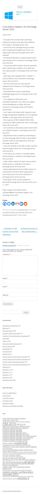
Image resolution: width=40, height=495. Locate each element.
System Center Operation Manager (14, 362)
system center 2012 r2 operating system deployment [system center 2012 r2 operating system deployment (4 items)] (17, 470)
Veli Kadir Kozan (8, 401)
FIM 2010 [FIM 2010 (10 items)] (9, 424)
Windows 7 (6, 375)
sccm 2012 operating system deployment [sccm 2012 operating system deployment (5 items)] (18, 450)
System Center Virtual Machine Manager (15, 364)
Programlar (6, 352)
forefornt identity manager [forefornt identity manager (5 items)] (12, 429)
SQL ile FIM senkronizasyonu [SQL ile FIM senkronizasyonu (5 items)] (13, 462)
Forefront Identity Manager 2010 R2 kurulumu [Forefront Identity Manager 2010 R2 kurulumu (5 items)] (20, 436)
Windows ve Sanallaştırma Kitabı (13, 406)
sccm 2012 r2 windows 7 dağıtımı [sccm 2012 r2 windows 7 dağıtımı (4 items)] (12, 455)
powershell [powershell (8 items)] (20, 443)
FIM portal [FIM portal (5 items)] (6, 428)
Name (5, 278)
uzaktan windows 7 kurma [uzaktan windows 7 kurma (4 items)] (10, 478)
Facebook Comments (23, 245)
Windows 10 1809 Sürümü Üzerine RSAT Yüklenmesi (10, 231)
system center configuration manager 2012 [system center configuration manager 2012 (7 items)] (18, 473)
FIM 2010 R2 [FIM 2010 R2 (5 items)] (21, 424)
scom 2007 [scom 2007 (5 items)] (22, 458)
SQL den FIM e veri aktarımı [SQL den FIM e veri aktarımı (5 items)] (25, 460)
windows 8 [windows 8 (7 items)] (23, 478)
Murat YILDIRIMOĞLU (9, 393)
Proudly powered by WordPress (12, 491)
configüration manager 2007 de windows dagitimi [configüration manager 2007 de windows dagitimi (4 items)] (16, 421)
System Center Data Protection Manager (15, 359)
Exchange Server (23, 210)
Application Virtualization (10, 326)
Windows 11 (6, 372)
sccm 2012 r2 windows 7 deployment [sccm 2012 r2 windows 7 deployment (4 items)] (13, 456)
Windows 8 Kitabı (8, 403)
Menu (20, 7)
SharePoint (6, 354)
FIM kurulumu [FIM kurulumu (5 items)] (25, 426)
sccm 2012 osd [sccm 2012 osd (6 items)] (10, 451)
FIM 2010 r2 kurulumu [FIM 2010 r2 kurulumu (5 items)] (11, 426)
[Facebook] (5, 204)
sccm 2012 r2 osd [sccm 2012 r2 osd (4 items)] (31, 453)
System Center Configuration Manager (15, 357)
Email (5, 287)
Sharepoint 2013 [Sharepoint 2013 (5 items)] (9, 460)
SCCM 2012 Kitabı (8, 398)
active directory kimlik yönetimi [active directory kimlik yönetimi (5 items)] (14, 418)
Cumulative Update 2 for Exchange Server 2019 (17, 212)
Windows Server (8, 380)
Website (5, 295)
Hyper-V (5, 341)
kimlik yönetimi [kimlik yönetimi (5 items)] (8, 443)
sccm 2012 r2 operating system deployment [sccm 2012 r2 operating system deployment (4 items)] (15, 453)
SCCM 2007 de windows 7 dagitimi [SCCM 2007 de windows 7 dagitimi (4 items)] (12, 445)
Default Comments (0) (9, 245)
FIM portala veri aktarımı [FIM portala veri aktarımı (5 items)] (19, 428)
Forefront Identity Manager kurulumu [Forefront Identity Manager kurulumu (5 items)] (16, 439)
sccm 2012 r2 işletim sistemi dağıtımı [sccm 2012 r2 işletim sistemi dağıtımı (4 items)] (27, 452)
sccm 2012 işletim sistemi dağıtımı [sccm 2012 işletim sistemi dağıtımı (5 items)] (24, 447)
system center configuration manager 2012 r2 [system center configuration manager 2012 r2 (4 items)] (15, 476)
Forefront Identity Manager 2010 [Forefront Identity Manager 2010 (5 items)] (15, 433)
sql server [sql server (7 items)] (29, 461)
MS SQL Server (7, 346)
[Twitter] (9, 204)
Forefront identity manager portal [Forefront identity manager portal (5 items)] (15, 441)
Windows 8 (6, 377)
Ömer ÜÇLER (7, 396)
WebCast (5, 367)
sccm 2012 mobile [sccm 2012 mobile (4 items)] (7, 448)
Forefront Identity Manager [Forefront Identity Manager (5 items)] (12, 431)
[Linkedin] (13, 204)
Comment (7, 254)
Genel (4, 339)
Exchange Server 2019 (9, 215)
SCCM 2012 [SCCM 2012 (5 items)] (7, 447)
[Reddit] (25, 204)
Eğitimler (5, 328)
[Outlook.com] (21, 204)
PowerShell (6, 349)
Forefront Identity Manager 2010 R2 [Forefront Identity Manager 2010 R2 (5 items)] (16, 434)
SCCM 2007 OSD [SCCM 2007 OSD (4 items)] (26, 445)
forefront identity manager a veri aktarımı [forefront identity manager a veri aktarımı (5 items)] (18, 437)
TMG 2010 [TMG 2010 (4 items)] (30, 476)
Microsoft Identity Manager (11, 344)
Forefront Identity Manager (11, 333)
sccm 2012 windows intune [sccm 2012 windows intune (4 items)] (10, 458)
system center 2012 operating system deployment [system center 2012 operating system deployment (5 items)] (16, 468)
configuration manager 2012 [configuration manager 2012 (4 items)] (10, 420)
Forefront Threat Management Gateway (15, 336)
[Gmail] (17, 204)
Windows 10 (6, 370)
